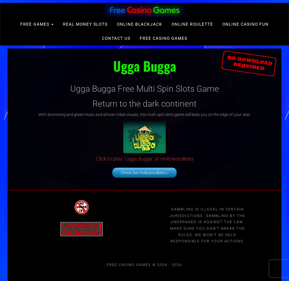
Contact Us (116, 38)
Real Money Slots (85, 24)
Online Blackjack (139, 24)
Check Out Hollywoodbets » (144, 172)
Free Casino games (163, 38)
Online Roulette (192, 24)
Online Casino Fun (245, 24)
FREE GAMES (37, 24)
